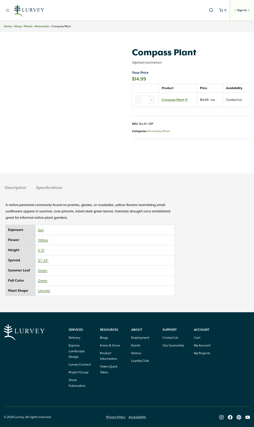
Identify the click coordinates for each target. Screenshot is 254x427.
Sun (41, 230)
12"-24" (43, 260)
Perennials (42, 26)
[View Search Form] (209, 10)
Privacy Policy (115, 417)
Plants (28, 26)
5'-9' (41, 250)
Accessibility (137, 417)
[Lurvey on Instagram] (221, 417)
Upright (44, 291)
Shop (17, 26)
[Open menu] (7, 10)
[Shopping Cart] (221, 10)
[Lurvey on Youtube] (247, 417)
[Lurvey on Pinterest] (239, 417)
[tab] (15, 188)
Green (42, 270)
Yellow (43, 240)
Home (8, 26)
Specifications (49, 187)
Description (15, 187)
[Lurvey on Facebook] (230, 417)
